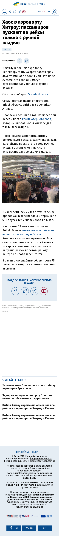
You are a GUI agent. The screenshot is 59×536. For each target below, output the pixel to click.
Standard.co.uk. (38, 94)
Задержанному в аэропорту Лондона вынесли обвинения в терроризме (27, 397)
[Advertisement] (29, 342)
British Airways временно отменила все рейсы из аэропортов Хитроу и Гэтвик (28, 406)
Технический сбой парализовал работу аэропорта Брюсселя (29, 387)
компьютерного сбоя (36, 119)
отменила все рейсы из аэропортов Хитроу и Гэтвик (28, 232)
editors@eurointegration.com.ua (38, 461)
